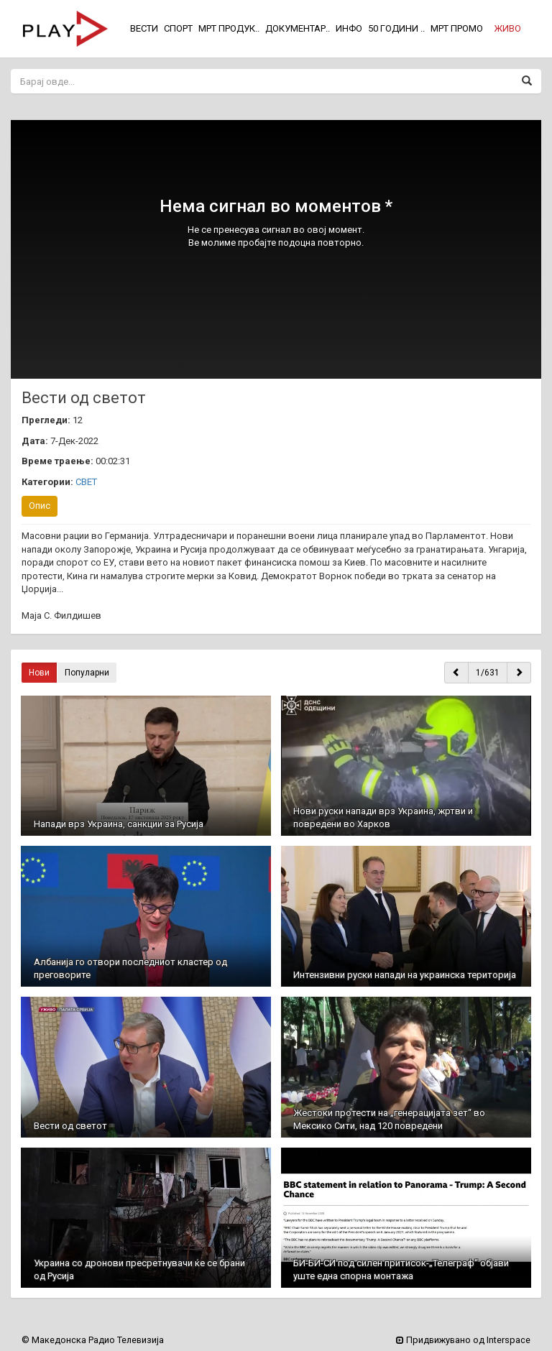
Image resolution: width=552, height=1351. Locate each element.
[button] (507, 28)
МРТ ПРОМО (457, 28)
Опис (39, 505)
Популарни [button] (87, 673)
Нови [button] (39, 673)
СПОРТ (178, 28)
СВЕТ (86, 481)
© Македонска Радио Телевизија (93, 1339)
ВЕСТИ (144, 28)
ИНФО (349, 28)
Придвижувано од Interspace (463, 1339)
